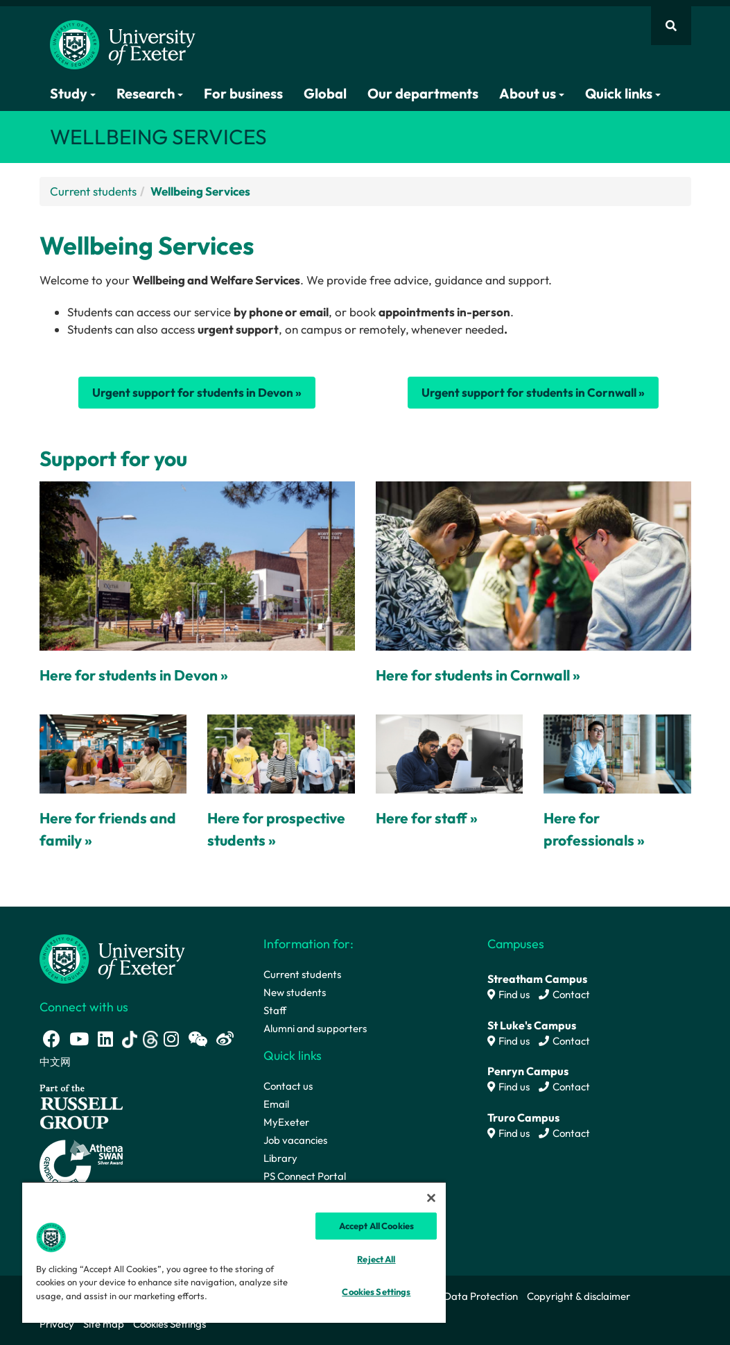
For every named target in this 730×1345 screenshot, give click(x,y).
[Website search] (671, 25)
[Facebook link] (51, 1038)
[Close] (431, 1198)
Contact (564, 994)
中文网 (55, 1061)
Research (149, 93)
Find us (508, 994)
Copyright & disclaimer (578, 1296)
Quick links (623, 93)
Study (73, 93)
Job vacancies (295, 1140)
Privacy (57, 1323)
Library (280, 1158)
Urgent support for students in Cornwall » (533, 392)
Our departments (422, 93)
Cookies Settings (169, 1323)
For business (243, 93)
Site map (103, 1323)
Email (276, 1104)
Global (325, 93)
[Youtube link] (79, 1038)
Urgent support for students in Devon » (197, 392)
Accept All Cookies (376, 1225)
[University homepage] (112, 957)
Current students (93, 191)
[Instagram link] (171, 1038)
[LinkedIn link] (105, 1038)
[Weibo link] (225, 1038)
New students (294, 992)
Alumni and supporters (315, 1028)
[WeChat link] (197, 1038)
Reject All (376, 1259)
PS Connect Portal (304, 1176)
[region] (234, 1252)
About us (531, 93)
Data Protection (481, 1296)
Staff (274, 1010)
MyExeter (286, 1122)
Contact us (288, 1086)
